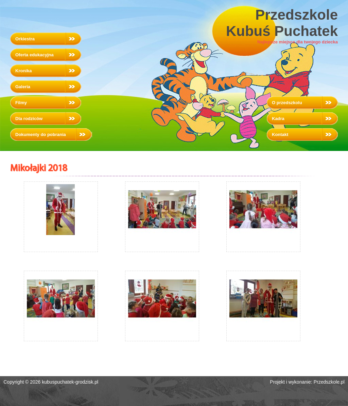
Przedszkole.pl (329, 382)
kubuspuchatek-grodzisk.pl (70, 382)
